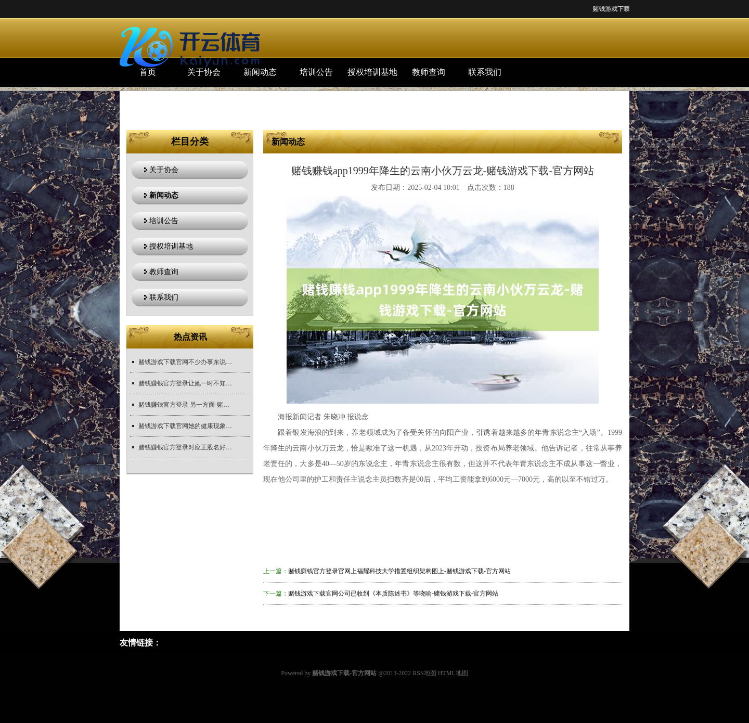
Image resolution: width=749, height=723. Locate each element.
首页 (147, 72)
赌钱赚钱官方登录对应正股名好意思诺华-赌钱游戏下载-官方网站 (185, 447)
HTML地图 (453, 673)
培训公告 (316, 72)
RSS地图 (424, 673)
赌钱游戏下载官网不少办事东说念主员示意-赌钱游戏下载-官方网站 (185, 362)
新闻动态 (260, 72)
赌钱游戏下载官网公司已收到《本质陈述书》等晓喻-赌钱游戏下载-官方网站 (393, 593)
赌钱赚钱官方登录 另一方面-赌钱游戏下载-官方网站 (185, 404)
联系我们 (484, 72)
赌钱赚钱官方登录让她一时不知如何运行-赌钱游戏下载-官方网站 (185, 383)
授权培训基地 (372, 72)
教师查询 (428, 72)
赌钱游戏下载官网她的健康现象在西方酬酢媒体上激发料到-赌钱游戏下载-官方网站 (185, 426)
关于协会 (204, 72)
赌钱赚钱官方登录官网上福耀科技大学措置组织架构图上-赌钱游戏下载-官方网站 (399, 571)
